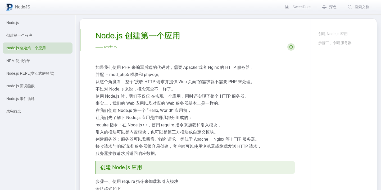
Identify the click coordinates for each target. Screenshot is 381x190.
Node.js (12, 23)
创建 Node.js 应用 (333, 34)
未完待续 (13, 111)
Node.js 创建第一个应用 (26, 48)
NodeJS (17, 7)
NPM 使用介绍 (18, 61)
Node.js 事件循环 (20, 99)
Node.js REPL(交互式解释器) (30, 73)
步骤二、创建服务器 (335, 43)
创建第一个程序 (19, 35)
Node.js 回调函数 (20, 86)
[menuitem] (297, 7)
